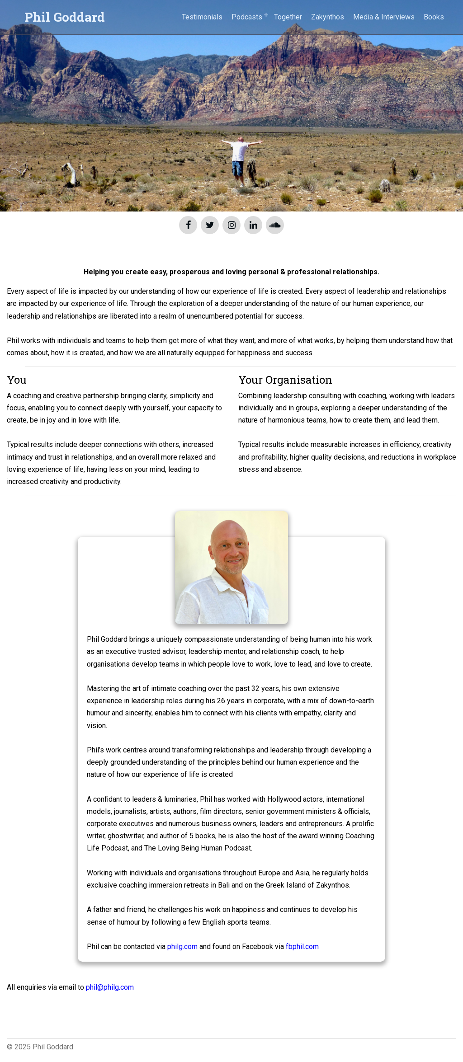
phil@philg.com (110, 987)
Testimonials (202, 17)
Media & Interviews (384, 17)
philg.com (182, 946)
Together (288, 17)
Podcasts (247, 17)
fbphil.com (302, 946)
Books (434, 17)
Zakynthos (327, 17)
